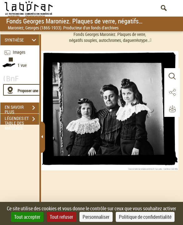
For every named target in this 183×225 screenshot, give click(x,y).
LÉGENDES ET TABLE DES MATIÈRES (22, 120)
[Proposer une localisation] (33, 90)
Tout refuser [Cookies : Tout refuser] (61, 216)
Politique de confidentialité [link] (145, 216)
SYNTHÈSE (21, 39)
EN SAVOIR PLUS (22, 108)
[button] (172, 76)
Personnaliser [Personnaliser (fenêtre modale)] (96, 216)
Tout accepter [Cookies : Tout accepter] (27, 216)
